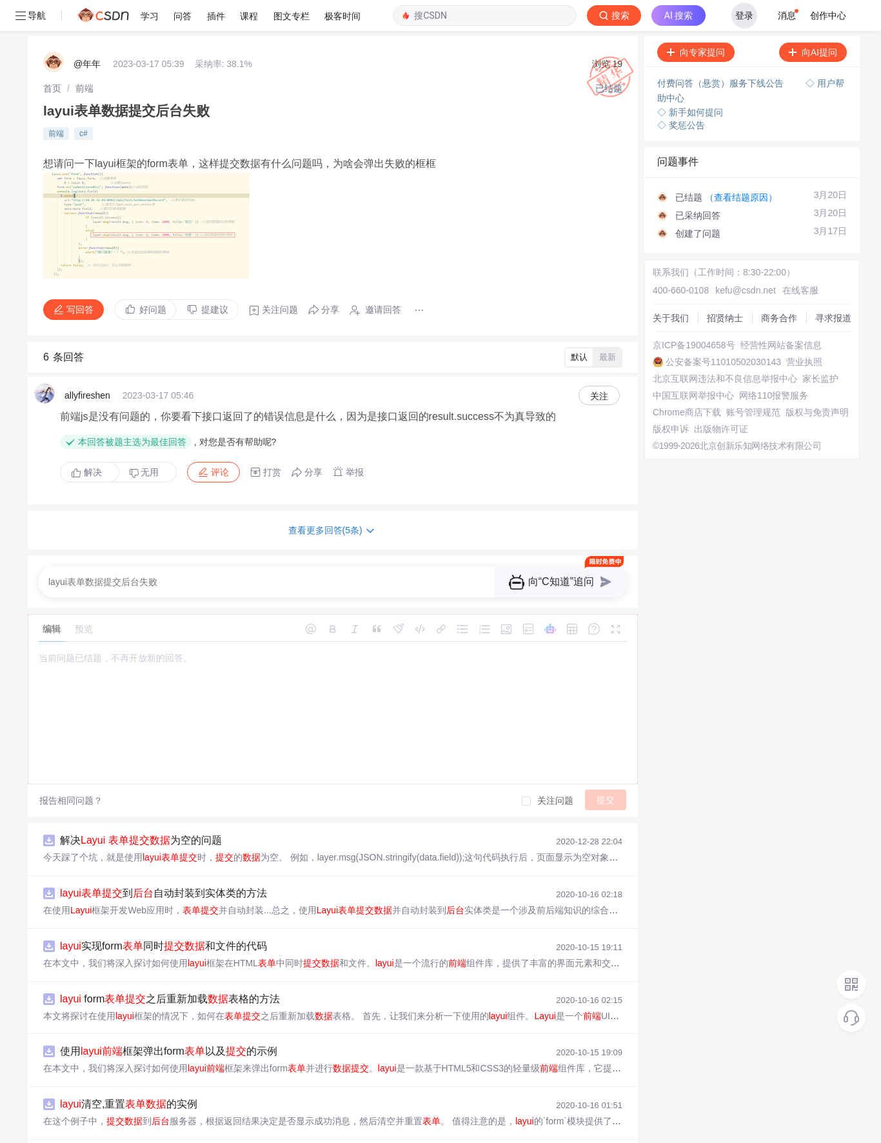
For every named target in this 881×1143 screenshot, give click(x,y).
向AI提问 (813, 21)
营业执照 (804, 331)
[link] (52, 57)
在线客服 (800, 259)
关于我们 (671, 287)
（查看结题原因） (741, 166)
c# (83, 102)
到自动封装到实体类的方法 (163, 862)
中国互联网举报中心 (693, 364)
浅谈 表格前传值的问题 (144, 1125)
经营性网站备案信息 (781, 314)
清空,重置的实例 (128, 1073)
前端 (84, 57)
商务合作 (779, 287)
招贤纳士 (725, 287)
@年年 (87, 33)
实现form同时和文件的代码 (163, 914)
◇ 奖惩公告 (681, 94)
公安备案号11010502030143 (723, 331)
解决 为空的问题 (141, 809)
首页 (52, 57)
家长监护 (820, 348)
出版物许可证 (721, 398)
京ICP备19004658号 (694, 314)
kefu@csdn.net (745, 259)
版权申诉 (671, 398)
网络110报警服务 (773, 364)
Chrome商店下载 (687, 381)
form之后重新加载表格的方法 (170, 967)
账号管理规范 (753, 381)
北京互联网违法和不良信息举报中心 (725, 348)
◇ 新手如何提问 (690, 81)
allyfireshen (87, 364)
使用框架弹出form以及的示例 (168, 1020)
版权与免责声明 (817, 381)
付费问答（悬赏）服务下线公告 (721, 52)
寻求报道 (833, 287)
